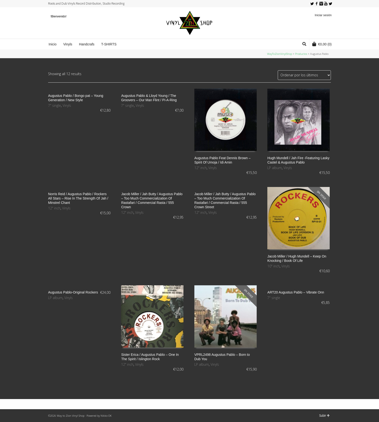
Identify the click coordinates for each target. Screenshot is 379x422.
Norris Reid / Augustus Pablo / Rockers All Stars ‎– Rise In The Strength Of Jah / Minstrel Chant (78, 198)
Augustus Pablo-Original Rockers (73, 292)
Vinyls (67, 105)
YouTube (326, 4)
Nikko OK (106, 415)
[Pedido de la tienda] (304, 75)
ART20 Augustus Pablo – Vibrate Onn (295, 292)
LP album (274, 167)
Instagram (321, 4)
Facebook (317, 4)
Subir (324, 416)
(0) (322, 44)
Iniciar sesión (323, 15)
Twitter (312, 4)
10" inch (273, 266)
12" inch (200, 167)
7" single (54, 105)
